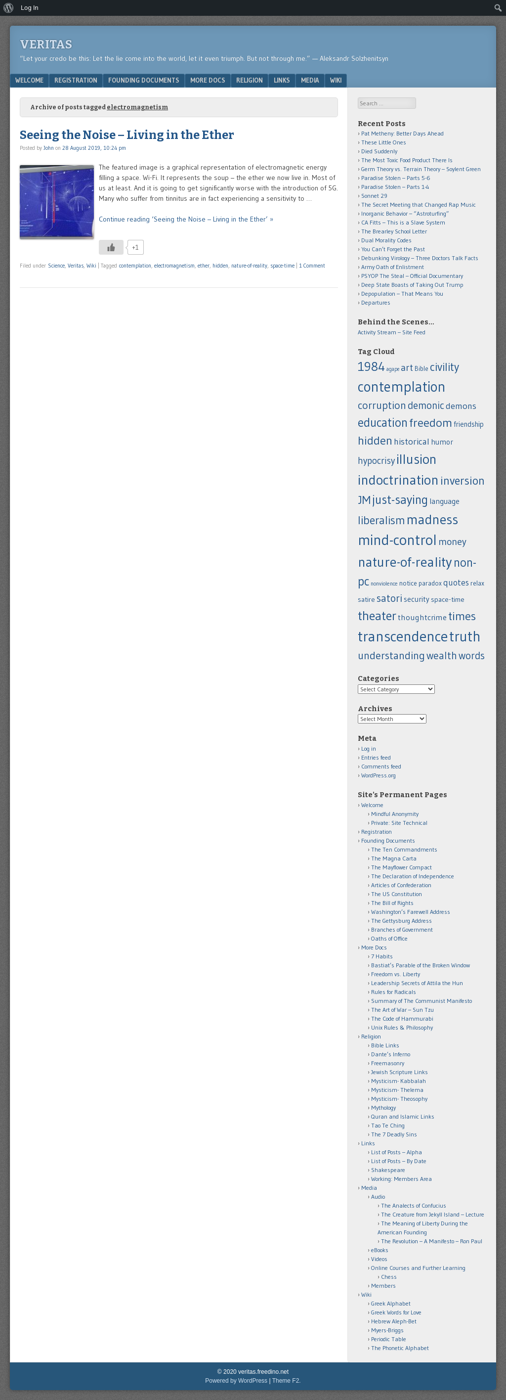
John (48, 147)
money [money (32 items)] (452, 541)
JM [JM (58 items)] (364, 500)
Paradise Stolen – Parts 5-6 (395, 177)
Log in (368, 748)
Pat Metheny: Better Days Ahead (402, 133)
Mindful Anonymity (395, 813)
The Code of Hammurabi (402, 1018)
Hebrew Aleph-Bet (394, 1321)
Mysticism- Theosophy (399, 1098)
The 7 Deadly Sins (394, 1134)
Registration (75, 80)
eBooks (379, 1250)
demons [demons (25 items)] (461, 405)
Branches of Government (402, 929)
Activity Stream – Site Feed (391, 332)
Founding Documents (143, 80)
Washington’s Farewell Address (410, 911)
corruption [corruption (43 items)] (382, 405)
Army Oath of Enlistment (392, 267)
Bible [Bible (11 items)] (421, 368)
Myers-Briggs (387, 1330)
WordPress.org (378, 775)
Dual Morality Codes (386, 240)
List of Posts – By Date (398, 1161)
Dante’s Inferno (390, 1054)
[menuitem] (8, 8)
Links (282, 80)
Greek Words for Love (396, 1312)
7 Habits (382, 956)
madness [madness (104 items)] (432, 519)
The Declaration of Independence (412, 876)
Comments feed (381, 766)
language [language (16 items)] (444, 501)
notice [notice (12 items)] (408, 583)
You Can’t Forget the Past (393, 249)
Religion (249, 80)
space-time (282, 265)
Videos (379, 1259)
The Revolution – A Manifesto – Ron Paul (431, 1241)
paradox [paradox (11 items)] (430, 583)
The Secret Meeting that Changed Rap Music (418, 204)
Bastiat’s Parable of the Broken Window (420, 965)
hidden (220, 265)
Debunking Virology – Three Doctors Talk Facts (419, 258)
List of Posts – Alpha (396, 1152)
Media (310, 80)
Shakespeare (388, 1170)
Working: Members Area (401, 1178)
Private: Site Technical (399, 822)
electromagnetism (174, 265)
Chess (389, 1276)
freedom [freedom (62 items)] (430, 422)
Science (56, 265)
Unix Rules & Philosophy (402, 1027)
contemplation (135, 265)
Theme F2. (286, 1380)
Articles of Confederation (401, 885)
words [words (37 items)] (472, 655)
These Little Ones (383, 142)
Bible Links (385, 1045)
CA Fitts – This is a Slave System (403, 222)
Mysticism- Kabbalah (398, 1080)
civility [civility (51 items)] (444, 367)
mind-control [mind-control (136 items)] (397, 540)
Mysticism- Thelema (397, 1089)
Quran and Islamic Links (402, 1116)
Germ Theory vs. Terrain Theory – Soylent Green (421, 169)
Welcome (29, 80)
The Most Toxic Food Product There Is (407, 160)
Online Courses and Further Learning (418, 1267)
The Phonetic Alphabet (400, 1348)
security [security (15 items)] (416, 599)
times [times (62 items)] (462, 616)
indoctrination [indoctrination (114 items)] (398, 479)
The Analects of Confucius (413, 1205)
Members (383, 1285)
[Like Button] (111, 247)
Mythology (383, 1107)
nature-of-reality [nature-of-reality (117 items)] (405, 561)
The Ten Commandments (404, 849)
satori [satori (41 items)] (389, 598)
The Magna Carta (394, 858)
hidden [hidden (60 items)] (375, 440)
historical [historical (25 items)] (411, 441)
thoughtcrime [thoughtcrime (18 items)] (422, 617)
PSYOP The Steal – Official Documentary (412, 275)
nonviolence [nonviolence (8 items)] (384, 583)
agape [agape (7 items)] (392, 369)
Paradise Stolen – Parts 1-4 (395, 186)
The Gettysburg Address (401, 920)
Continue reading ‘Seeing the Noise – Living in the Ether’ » (186, 219)
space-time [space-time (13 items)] (447, 599)
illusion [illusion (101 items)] (416, 459)
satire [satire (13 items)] (366, 599)
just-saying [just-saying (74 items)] (400, 499)
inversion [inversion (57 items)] (462, 480)
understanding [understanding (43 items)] (391, 655)
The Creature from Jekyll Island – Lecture (432, 1214)
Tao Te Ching (388, 1125)
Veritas (46, 44)
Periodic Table (388, 1339)
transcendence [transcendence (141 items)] (403, 636)
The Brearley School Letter (394, 231)
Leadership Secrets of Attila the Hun (417, 983)
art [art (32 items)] (407, 367)
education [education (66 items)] (383, 422)
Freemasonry (387, 1063)
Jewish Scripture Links (399, 1072)
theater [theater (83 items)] (377, 616)
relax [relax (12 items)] (477, 583)
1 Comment (312, 265)
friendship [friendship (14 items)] (469, 424)
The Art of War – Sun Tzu (402, 1009)
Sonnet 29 (374, 195)
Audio (378, 1196)
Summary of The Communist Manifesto (421, 1000)
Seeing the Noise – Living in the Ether (127, 135)
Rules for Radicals (393, 991)
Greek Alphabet (391, 1303)
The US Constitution (396, 894)
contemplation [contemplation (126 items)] (402, 387)
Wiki (335, 80)
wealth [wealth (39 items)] (441, 655)
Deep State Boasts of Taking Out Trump (412, 284)
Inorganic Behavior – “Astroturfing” (405, 213)
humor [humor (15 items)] (442, 442)
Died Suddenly (379, 151)
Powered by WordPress (236, 1380)
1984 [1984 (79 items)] (371, 366)
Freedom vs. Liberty (395, 974)
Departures (375, 302)
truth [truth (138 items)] (465, 636)
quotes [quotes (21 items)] (456, 582)
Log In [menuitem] (30, 7)
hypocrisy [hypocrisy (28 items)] (376, 460)
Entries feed (376, 757)
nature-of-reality (249, 265)
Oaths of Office (389, 938)
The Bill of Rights (392, 902)
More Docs (207, 80)
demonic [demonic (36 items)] (426, 405)
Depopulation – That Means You (402, 293)
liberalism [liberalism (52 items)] (381, 520)
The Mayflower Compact (401, 867)
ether (204, 265)
